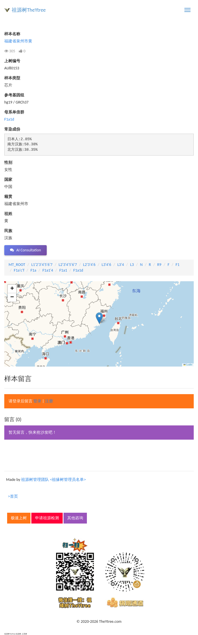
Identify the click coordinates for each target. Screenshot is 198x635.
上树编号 (12, 61)
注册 (49, 401)
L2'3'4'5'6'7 (68, 264)
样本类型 (12, 78)
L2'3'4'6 (89, 264)
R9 (159, 264)
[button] (99, 318)
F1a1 (63, 270)
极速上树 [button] (19, 518)
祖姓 (8, 213)
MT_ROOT (17, 264)
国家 (8, 179)
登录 (37, 401)
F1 (177, 264)
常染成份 (12, 129)
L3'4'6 (106, 264)
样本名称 (12, 34)
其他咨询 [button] (75, 518)
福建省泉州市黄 (18, 41)
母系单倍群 (14, 112)
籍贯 (8, 196)
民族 (8, 230)
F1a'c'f (19, 270)
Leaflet (187, 364)
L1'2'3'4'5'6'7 (41, 264)
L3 (132, 264)
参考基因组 (14, 95)
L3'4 (120, 264)
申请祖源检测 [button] (47, 518)
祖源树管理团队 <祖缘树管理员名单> (53, 479)
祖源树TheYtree (29, 10)
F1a (33, 270)
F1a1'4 (47, 270)
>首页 (13, 496)
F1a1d (9, 119)
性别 (8, 162)
